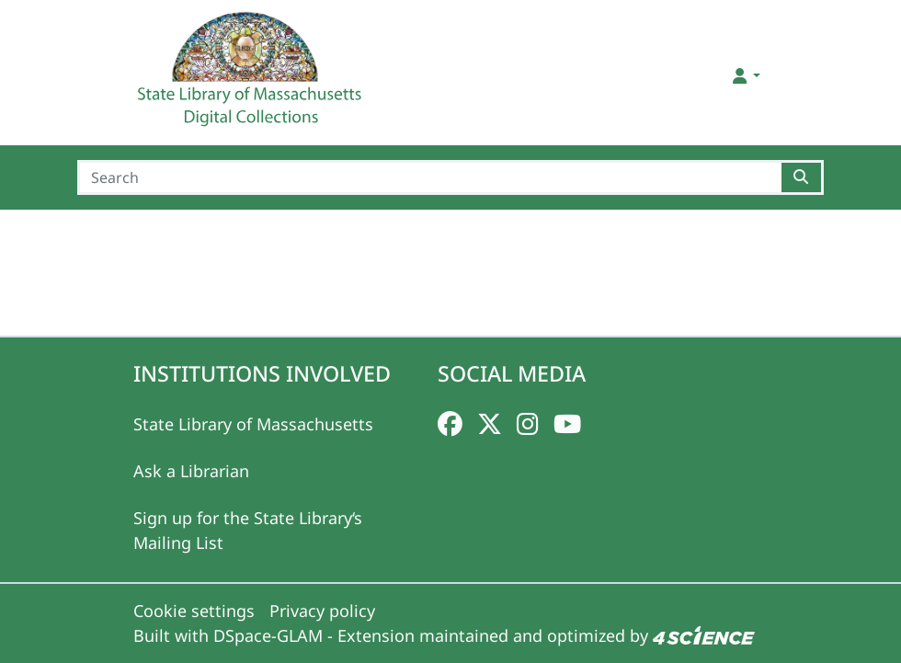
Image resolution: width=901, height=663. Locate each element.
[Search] (429, 177)
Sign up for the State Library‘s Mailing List (247, 530)
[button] (745, 76)
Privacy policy (322, 611)
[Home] (252, 76)
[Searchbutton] (802, 177)
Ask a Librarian (191, 471)
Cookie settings (194, 611)
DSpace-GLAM (268, 635)
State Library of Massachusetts (253, 424)
